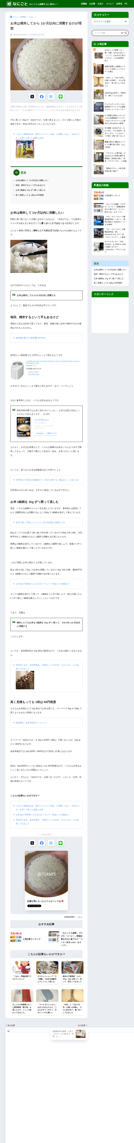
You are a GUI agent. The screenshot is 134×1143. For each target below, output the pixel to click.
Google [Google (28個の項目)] (33, 1075)
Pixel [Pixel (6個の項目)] (15, 1080)
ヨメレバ (43, 423)
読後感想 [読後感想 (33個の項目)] (9, 1120)
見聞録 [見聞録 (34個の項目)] (39, 1115)
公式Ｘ (100, 4)
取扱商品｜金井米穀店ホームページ (32, 727)
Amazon (40, 434)
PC (126, 4)
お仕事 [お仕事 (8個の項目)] (26, 1088)
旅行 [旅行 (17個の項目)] (35, 1111)
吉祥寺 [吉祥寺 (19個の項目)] (23, 1106)
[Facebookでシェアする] (41, 96)
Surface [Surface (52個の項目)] (29, 1080)
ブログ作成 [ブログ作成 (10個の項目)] (34, 1102)
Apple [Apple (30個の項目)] (26, 1075)
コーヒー (110, 4)
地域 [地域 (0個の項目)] (30, 1106)
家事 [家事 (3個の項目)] (36, 1106)
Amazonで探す (33, 372)
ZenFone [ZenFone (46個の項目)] (9, 1088)
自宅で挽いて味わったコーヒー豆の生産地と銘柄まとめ (42, 527)
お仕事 (92, 4)
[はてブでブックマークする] (51, 96)
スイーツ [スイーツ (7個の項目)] (33, 1097)
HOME (67, 1132)
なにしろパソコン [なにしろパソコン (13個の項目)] (12, 1093)
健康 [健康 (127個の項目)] (16, 1106)
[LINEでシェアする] (61, 96)
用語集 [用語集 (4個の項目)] (25, 1115)
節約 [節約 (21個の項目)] (32, 1115)
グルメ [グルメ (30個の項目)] (16, 1097)
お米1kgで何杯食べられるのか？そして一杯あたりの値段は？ (45, 588)
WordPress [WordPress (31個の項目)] (20, 1084)
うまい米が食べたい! (41, 420)
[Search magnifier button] (125, 33)
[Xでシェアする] (31, 96)
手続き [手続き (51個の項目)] (14, 1111)
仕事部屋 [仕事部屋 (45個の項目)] (9, 1106)
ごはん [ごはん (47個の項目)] (34, 1088)
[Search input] (107, 33)
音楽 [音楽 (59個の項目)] (22, 1120)
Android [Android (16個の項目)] (18, 1075)
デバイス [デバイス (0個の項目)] (17, 1102)
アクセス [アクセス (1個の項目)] (24, 1093)
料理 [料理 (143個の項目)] (21, 1111)
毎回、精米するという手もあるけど (31, 185)
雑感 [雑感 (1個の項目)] (16, 1120)
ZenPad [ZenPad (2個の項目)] (18, 1088)
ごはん (80, 921)
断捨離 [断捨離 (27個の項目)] (28, 1111)
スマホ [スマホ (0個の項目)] (8, 1102)
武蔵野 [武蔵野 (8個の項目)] (17, 1115)
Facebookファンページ (61, 1100)
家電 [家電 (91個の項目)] (7, 1111)
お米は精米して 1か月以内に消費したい (33, 181)
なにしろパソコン (58, 1094)
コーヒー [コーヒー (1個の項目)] (24, 1097)
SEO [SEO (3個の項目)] (22, 1080)
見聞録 (84, 4)
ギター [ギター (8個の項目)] (32, 1093)
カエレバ (35, 366)
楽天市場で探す (33, 375)
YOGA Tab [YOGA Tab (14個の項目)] (30, 1084)
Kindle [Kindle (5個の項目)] (8, 1080)
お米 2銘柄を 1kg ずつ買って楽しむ (31, 190)
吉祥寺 (119, 4)
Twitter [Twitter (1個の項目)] (37, 1080)
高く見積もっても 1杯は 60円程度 (31, 195)
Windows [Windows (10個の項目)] (9, 1084)
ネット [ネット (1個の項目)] (25, 1102)
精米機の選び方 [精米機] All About (31, 338)
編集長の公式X (57, 1097)
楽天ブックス (52, 434)
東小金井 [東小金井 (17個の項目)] (9, 1115)
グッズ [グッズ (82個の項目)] (8, 1097)
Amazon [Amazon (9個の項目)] (9, 1075)
